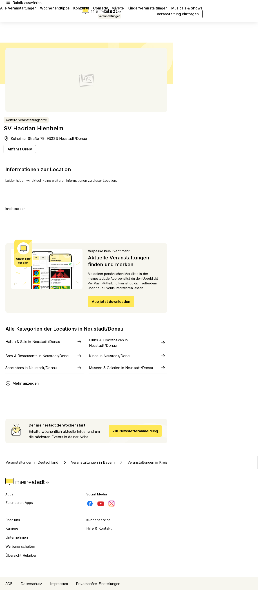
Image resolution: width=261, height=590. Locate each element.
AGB (9, 583)
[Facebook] (90, 503)
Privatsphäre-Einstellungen (98, 583)
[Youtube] (100, 503)
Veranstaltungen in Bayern (88, 462)
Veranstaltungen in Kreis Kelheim (149, 462)
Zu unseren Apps (19, 502)
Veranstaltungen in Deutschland (32, 462)
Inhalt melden (15, 209)
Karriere (11, 528)
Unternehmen (16, 537)
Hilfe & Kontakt (99, 528)
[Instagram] (111, 503)
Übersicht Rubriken (21, 555)
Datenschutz (31, 583)
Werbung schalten (20, 546)
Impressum (59, 583)
